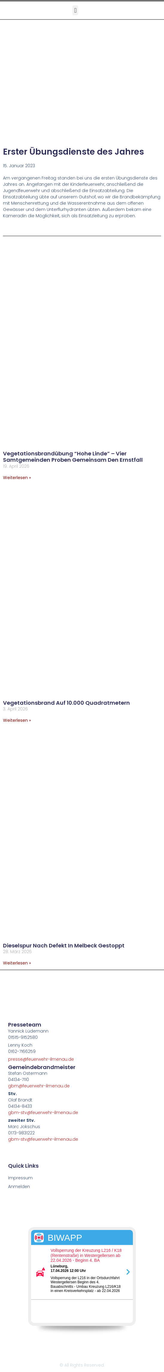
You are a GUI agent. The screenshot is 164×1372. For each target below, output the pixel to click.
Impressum (20, 1178)
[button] (75, 10)
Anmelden (19, 1187)
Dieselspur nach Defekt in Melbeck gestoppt (63, 945)
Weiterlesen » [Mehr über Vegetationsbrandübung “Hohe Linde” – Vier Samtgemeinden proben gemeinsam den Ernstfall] (17, 478)
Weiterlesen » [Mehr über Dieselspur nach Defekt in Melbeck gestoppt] (17, 963)
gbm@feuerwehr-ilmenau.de (39, 1086)
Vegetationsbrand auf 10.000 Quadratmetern (66, 703)
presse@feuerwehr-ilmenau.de (41, 1059)
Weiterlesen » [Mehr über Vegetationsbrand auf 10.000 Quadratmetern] (17, 720)
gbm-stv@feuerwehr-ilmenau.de (43, 1113)
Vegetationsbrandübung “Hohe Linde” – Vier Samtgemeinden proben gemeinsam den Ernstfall (73, 457)
